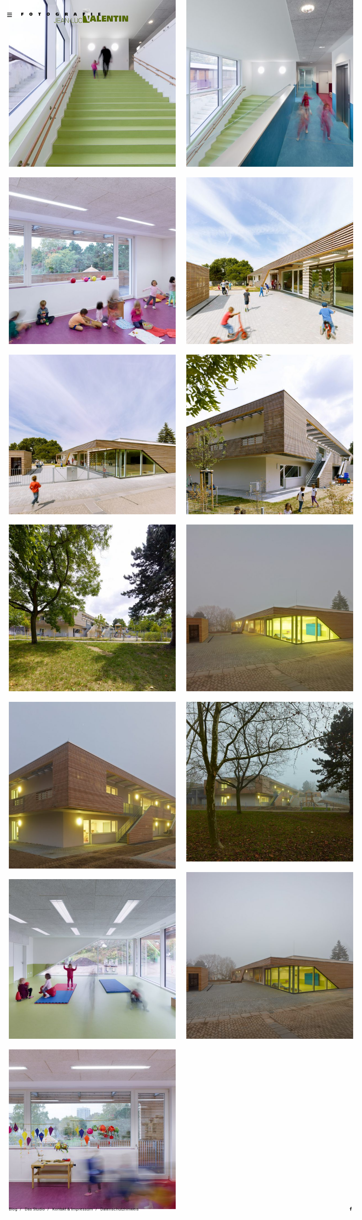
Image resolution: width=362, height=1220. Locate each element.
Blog (13, 1209)
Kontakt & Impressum (72, 1209)
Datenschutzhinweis (119, 1209)
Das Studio (35, 1209)
